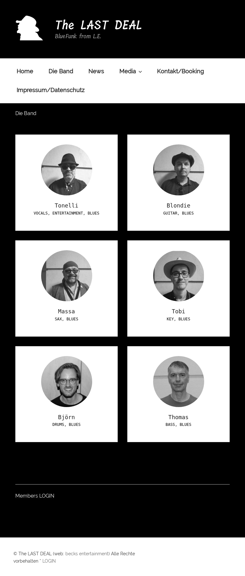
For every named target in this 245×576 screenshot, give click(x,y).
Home (25, 71)
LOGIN (49, 561)
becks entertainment (86, 553)
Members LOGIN (34, 496)
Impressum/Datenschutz (51, 90)
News (96, 71)
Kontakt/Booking (180, 71)
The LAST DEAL (98, 25)
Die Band (60, 71)
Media (131, 71)
